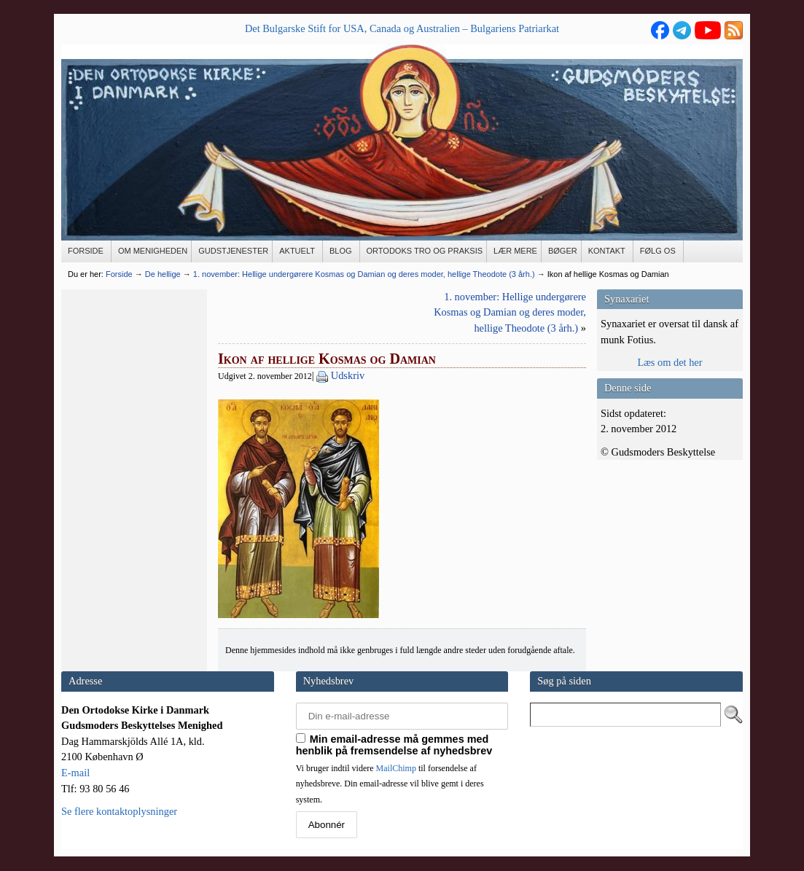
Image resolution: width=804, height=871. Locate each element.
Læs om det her (669, 362)
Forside (119, 274)
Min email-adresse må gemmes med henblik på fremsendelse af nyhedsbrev (394, 745)
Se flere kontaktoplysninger (119, 811)
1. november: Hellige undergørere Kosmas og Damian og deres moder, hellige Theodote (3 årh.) (510, 312)
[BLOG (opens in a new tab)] (341, 251)
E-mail (75, 772)
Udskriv (347, 375)
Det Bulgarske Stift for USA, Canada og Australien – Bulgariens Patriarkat (402, 28)
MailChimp (396, 768)
